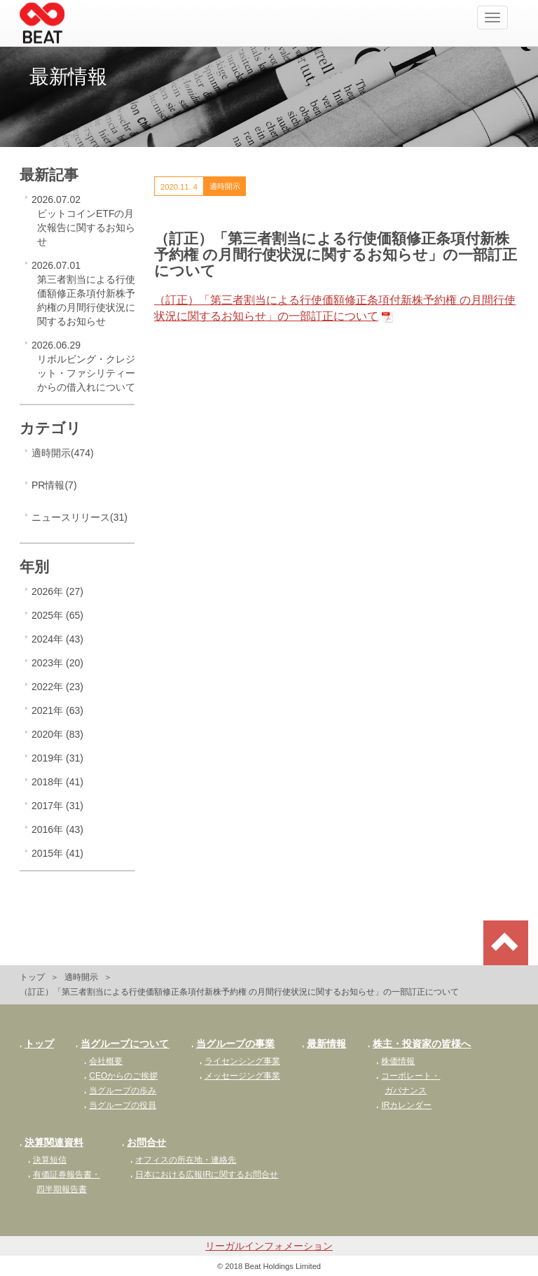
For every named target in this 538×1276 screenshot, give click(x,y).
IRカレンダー (404, 1105)
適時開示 (81, 977)
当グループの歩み (120, 1090)
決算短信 (47, 1160)
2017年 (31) (57, 805)
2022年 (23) (57, 686)
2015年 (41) (57, 853)
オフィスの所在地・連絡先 (183, 1160)
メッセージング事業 (240, 1076)
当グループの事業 (233, 1043)
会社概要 (103, 1061)
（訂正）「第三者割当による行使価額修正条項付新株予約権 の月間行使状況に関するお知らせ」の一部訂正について (335, 308)
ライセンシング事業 (240, 1061)
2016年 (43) (57, 829)
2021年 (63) (57, 710)
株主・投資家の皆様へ (419, 1043)
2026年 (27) (57, 591)
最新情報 (324, 1043)
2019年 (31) (57, 758)
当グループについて (122, 1043)
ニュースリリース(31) (79, 517)
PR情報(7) (54, 485)
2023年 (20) (57, 662)
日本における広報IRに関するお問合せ (204, 1174)
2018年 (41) (57, 781)
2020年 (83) (57, 734)
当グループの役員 (120, 1105)
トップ (32, 977)
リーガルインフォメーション (269, 1246)
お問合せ (144, 1142)
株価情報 (395, 1061)
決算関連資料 (51, 1142)
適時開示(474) (63, 452)
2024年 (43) (57, 639)
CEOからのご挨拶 (121, 1076)
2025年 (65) (57, 615)
